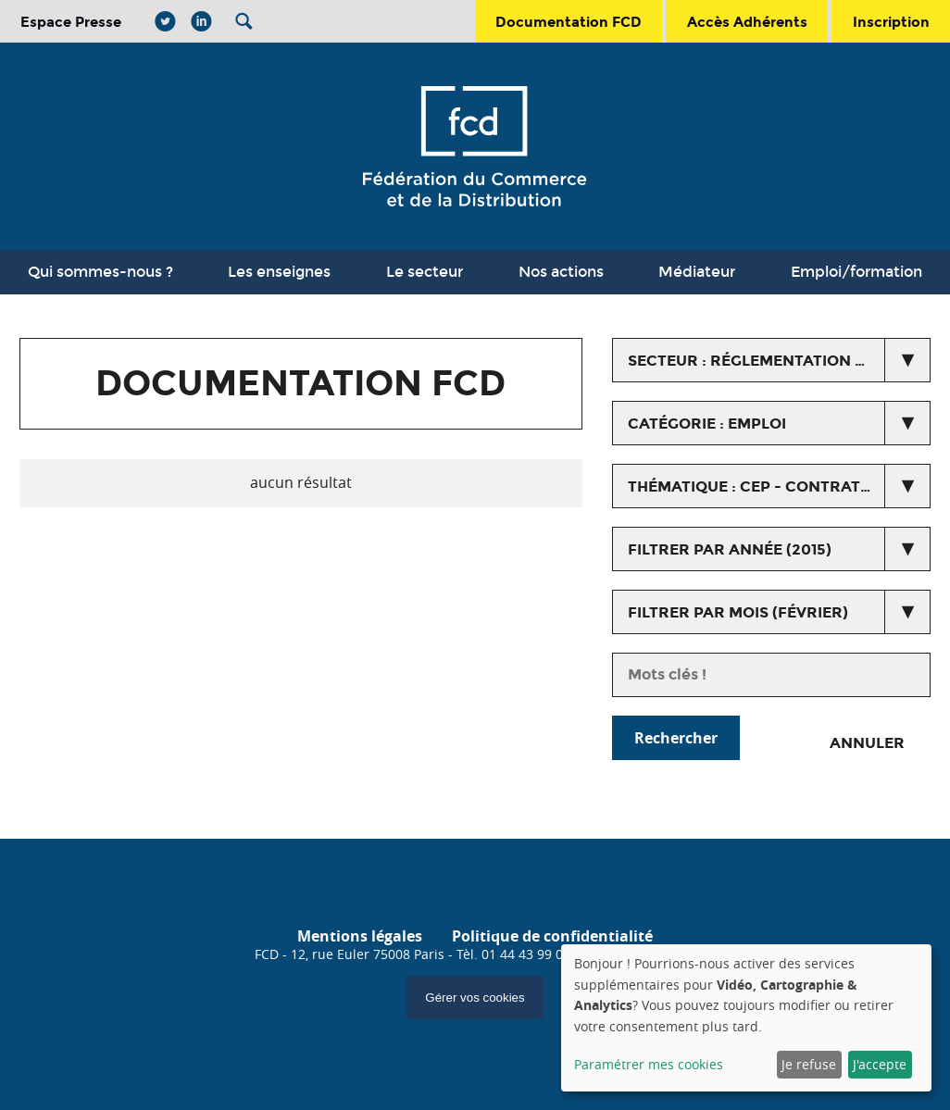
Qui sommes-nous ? (100, 272)
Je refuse (808, 1064)
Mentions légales (359, 936)
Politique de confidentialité (552, 936)
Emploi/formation (856, 272)
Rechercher (676, 738)
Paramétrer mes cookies (648, 1064)
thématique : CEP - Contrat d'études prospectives (779, 486)
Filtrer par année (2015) (729, 549)
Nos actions (561, 272)
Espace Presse (70, 22)
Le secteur (424, 272)
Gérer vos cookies (474, 997)
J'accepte (879, 1064)
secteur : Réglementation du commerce (779, 360)
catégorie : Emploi (707, 423)
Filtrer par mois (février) (738, 612)
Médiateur (696, 272)
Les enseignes (279, 272)
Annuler (867, 743)
